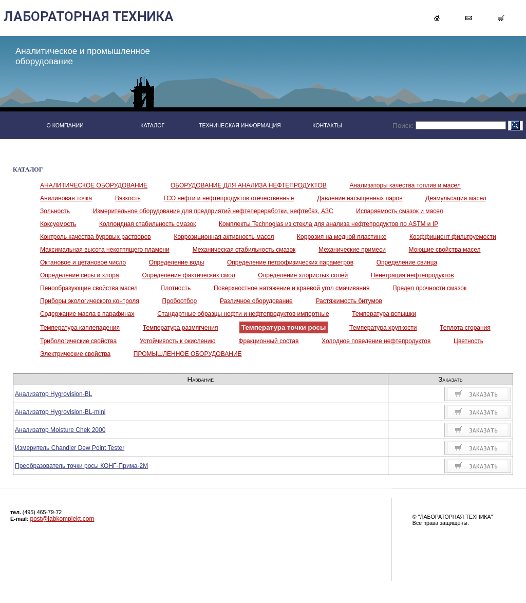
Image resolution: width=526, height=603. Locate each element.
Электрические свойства (75, 353)
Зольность (55, 211)
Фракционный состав (268, 341)
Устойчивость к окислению (178, 341)
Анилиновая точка (66, 198)
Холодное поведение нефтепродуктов (376, 341)
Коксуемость (58, 224)
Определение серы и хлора (79, 275)
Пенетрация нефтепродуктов (412, 275)
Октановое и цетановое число (83, 262)
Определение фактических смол (188, 275)
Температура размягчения (180, 327)
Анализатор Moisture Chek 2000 (60, 430)
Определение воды (176, 262)
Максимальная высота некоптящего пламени (105, 249)
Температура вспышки (384, 313)
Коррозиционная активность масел (224, 236)
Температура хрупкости (383, 327)
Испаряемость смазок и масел (399, 211)
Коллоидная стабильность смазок (147, 224)
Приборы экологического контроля (89, 301)
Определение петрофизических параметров (290, 262)
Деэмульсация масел (455, 198)
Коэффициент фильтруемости (452, 236)
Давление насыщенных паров (359, 198)
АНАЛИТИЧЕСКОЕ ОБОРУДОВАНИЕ (93, 185)
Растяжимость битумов (348, 301)
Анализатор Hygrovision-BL (53, 394)
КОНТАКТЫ (327, 125)
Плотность (176, 288)
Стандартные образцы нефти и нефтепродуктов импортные (243, 313)
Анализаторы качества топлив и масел (404, 185)
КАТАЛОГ (152, 125)
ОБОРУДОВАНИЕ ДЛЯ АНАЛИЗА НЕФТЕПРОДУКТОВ (249, 185)
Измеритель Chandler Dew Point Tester (69, 447)
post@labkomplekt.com (62, 518)
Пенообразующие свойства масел (89, 288)
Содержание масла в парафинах (87, 313)
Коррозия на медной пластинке (341, 236)
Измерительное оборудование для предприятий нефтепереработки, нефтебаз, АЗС (213, 211)
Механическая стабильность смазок (244, 249)
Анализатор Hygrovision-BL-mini (60, 412)
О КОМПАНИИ (64, 125)
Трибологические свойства (78, 341)
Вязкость (128, 198)
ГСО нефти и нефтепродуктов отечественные (228, 198)
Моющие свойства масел (445, 249)
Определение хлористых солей (303, 275)
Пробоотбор (179, 301)
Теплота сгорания (465, 327)
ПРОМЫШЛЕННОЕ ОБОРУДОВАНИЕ (188, 353)
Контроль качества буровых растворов (95, 236)
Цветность (468, 341)
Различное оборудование (256, 301)
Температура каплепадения (80, 327)
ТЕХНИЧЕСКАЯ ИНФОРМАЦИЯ (240, 125)
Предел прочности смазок (429, 288)
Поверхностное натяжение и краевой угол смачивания (291, 288)
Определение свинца (407, 262)
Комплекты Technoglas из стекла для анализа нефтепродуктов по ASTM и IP (328, 224)
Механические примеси (352, 249)
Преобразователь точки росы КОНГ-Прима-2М (81, 465)
